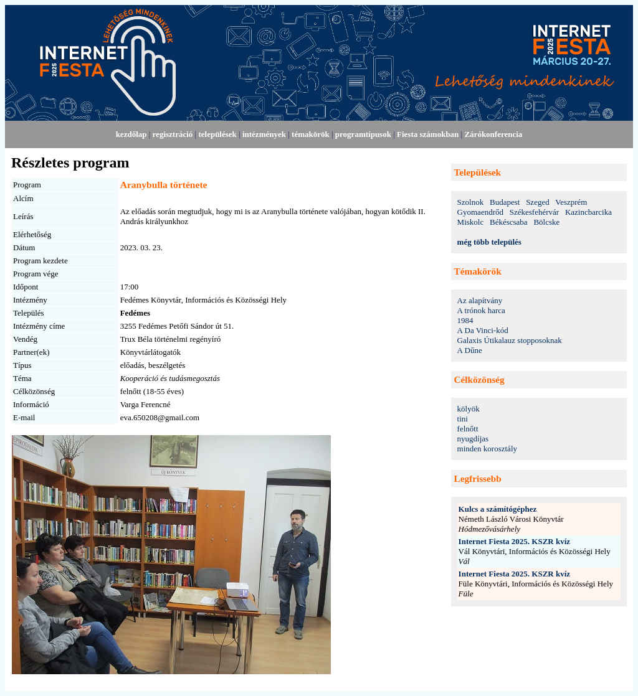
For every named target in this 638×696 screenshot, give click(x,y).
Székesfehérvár (534, 212)
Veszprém (571, 202)
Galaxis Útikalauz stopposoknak (509, 340)
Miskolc (470, 222)
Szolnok (470, 202)
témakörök (311, 134)
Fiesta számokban (428, 134)
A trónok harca (481, 310)
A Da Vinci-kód (482, 330)
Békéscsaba (509, 222)
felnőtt (467, 428)
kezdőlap (131, 134)
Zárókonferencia (493, 134)
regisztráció (173, 134)
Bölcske (546, 222)
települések (217, 134)
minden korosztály (487, 448)
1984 (465, 320)
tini (462, 418)
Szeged (538, 202)
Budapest (505, 202)
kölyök (468, 408)
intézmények (264, 134)
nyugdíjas (473, 438)
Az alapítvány (480, 300)
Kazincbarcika (588, 212)
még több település (489, 242)
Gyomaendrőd (480, 212)
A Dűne (469, 350)
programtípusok (363, 134)
